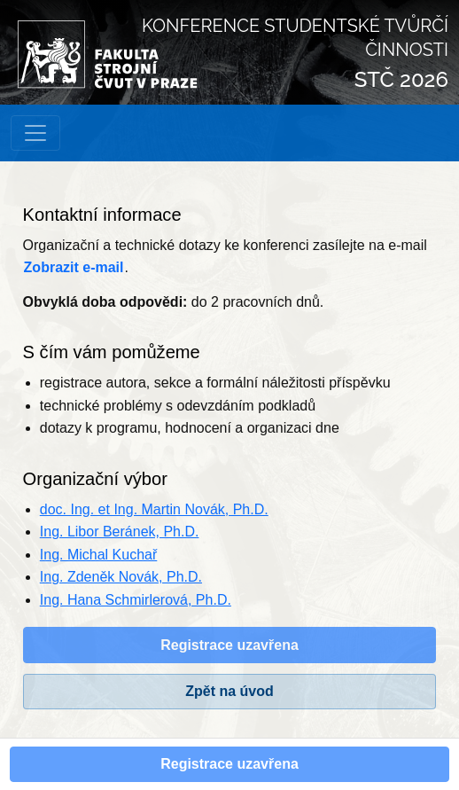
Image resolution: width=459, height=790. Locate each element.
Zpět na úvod (229, 691)
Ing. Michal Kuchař (99, 554)
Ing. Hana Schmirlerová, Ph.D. (135, 599)
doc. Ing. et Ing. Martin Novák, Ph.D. (154, 509)
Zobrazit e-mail (74, 267)
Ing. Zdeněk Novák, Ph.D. (121, 576)
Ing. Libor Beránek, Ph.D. (119, 531)
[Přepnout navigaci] (35, 133)
